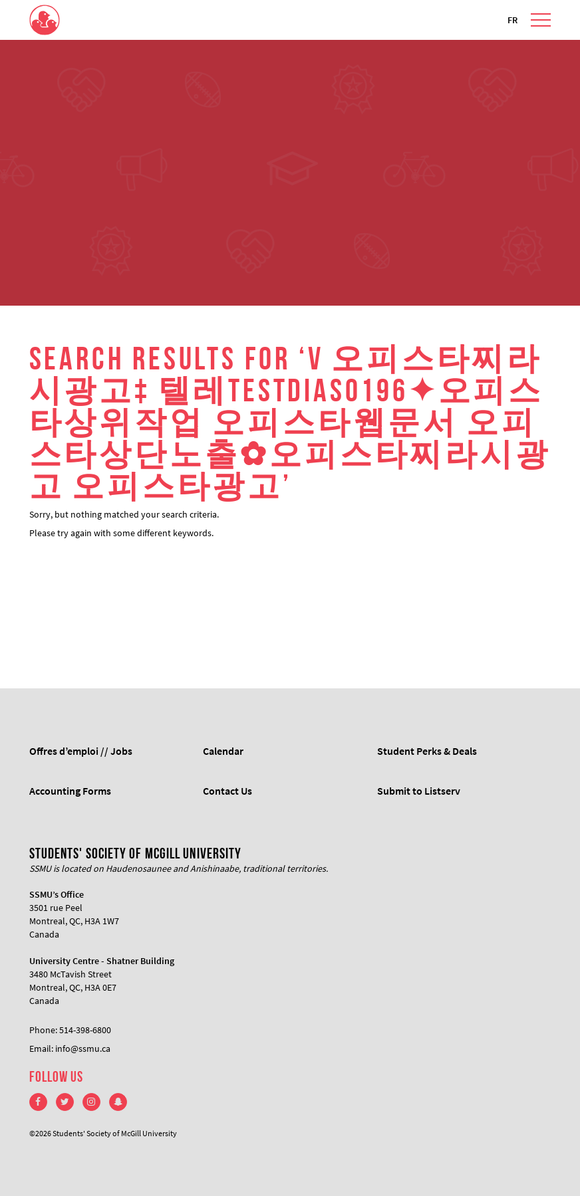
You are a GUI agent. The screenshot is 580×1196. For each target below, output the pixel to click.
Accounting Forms (70, 790)
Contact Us (227, 790)
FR (512, 20)
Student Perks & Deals (427, 750)
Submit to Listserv (418, 790)
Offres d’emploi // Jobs (80, 750)
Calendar (223, 750)
